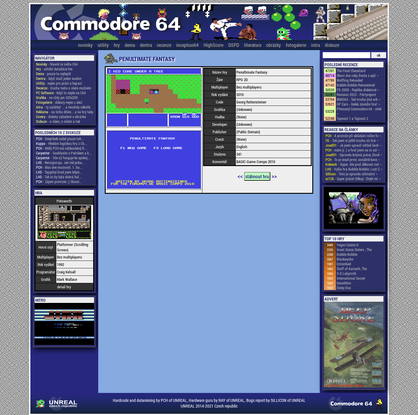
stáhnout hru (257, 176)
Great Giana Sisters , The (354, 249)
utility (103, 45)
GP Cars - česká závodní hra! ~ (358, 104)
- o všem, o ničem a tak (58, 121)
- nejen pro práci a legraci (59, 83)
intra (315, 45)
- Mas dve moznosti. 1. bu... (59, 167)
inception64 (187, 45)
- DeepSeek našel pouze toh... (60, 138)
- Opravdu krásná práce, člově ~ (353, 154)
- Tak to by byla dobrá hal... (59, 176)
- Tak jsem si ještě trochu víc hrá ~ (352, 140)
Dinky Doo (344, 287)
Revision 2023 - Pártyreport (356, 94)
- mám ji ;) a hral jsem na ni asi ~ (352, 150)
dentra (146, 45)
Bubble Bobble (347, 254)
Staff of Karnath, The (352, 268)
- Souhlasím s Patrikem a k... (63, 153)
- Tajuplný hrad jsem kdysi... (59, 172)
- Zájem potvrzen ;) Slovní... (59, 181)
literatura (252, 45)
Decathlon (344, 283)
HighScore (213, 45)
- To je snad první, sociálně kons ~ (352, 159)
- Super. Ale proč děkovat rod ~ (353, 164)
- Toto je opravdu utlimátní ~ (351, 173)
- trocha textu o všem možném (63, 88)
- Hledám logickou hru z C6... (61, 143)
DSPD (233, 45)
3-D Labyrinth (346, 273)
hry (117, 45)
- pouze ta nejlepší (53, 73)
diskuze (332, 45)
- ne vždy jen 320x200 (57, 97)
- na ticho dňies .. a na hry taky (64, 111)
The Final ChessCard (351, 70)
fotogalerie (296, 45)
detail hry (64, 286)
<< (240, 176)
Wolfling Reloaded (350, 80)
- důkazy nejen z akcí (59, 102)
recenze (164, 45)
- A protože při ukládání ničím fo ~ (353, 135)
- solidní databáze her (54, 68)
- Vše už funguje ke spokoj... (63, 157)
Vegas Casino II (347, 244)
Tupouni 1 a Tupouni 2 (352, 118)
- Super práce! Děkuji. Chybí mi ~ (353, 178)
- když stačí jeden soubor (59, 78)
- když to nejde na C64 (61, 92)
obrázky (273, 45)
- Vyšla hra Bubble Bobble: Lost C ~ (354, 169)
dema (130, 45)
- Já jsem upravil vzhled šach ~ (353, 145)
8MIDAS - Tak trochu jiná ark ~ (358, 99)
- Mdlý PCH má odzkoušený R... (61, 148)
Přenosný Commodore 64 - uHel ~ (359, 111)
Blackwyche (345, 259)
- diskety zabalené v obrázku (61, 116)
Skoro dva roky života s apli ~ (358, 75)
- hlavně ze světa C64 (57, 64)
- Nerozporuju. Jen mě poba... (60, 162)
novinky (85, 45)
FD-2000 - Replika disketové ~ (358, 89)
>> (274, 176)
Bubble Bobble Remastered (356, 85)
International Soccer (351, 278)
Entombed (344, 263)
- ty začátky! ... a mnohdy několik (63, 107)
